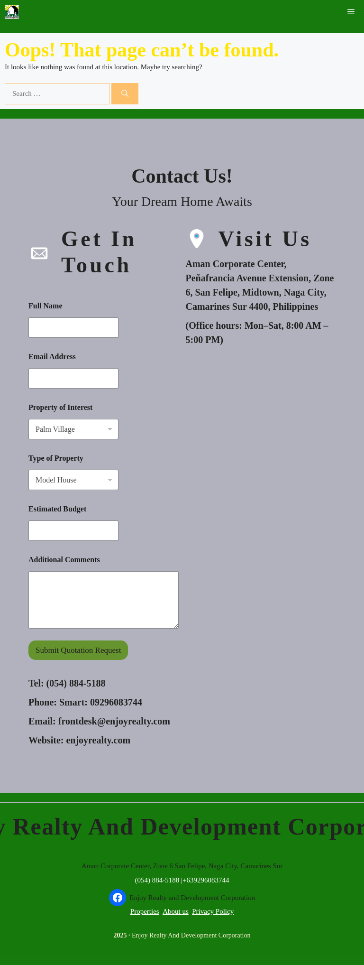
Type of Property (55, 458)
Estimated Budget (57, 509)
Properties (144, 911)
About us (176, 911)
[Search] (124, 93)
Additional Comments (64, 560)
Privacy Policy (213, 911)
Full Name (45, 306)
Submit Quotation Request (78, 650)
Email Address (52, 357)
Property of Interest (60, 407)
